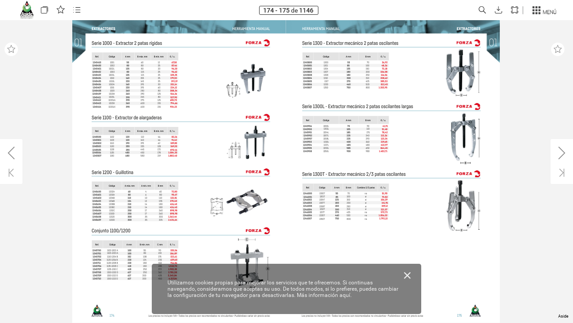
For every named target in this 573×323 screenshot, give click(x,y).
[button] (44, 10)
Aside (563, 316)
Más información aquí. (324, 295)
